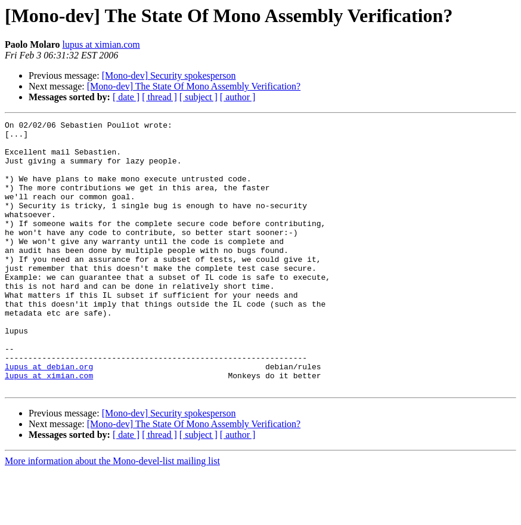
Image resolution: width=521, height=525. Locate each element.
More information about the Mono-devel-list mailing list (112, 514)
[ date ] (126, 97)
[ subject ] (198, 97)
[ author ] (238, 97)
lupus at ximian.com (101, 44)
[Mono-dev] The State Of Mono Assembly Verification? (193, 86)
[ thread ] (159, 97)
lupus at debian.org (49, 416)
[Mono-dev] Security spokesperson (169, 75)
